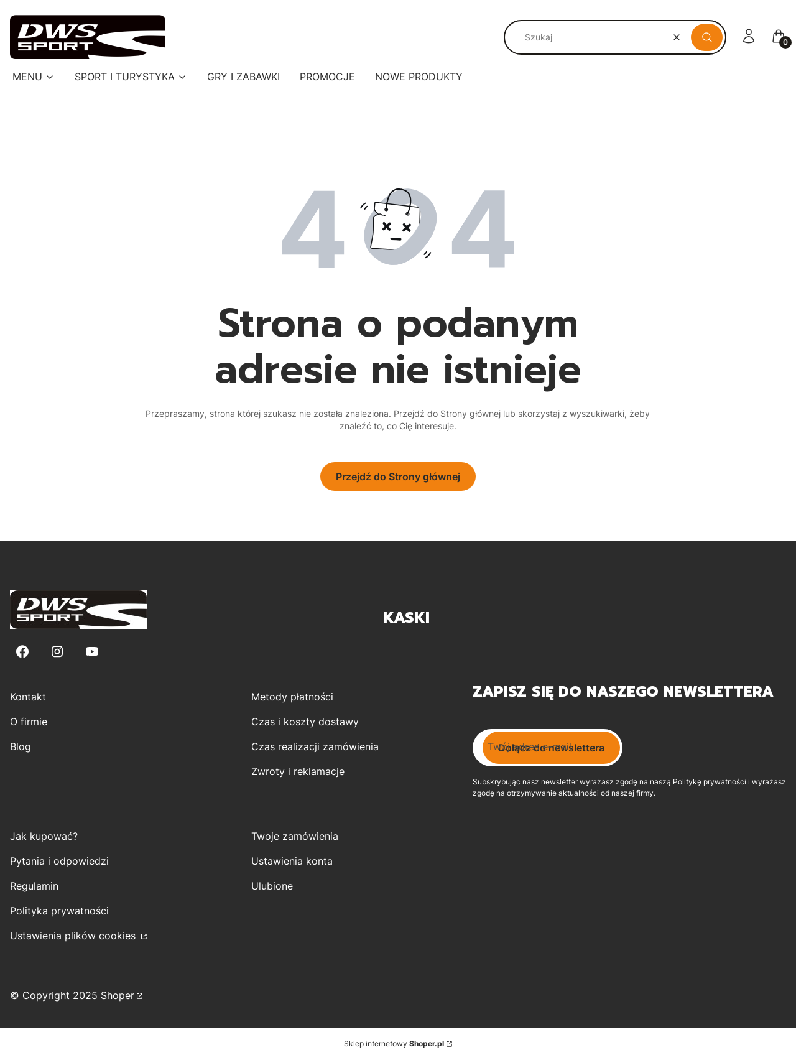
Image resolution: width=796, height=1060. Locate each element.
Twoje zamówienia (294, 836)
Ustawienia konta (292, 861)
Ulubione (272, 886)
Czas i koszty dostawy (305, 721)
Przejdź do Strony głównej (398, 476)
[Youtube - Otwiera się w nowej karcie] (92, 651)
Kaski (406, 617)
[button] (707, 37)
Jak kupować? (44, 836)
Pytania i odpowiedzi (59, 861)
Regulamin (34, 886)
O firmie (28, 721)
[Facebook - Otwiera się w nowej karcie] (22, 651)
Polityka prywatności (59, 910)
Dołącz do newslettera (551, 748)
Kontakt (28, 696)
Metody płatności (292, 696)
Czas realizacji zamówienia (315, 746)
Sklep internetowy (394, 1043)
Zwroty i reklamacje (298, 771)
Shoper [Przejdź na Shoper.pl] (117, 995)
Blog (20, 746)
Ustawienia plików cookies (74, 935)
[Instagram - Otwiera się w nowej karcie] (57, 651)
